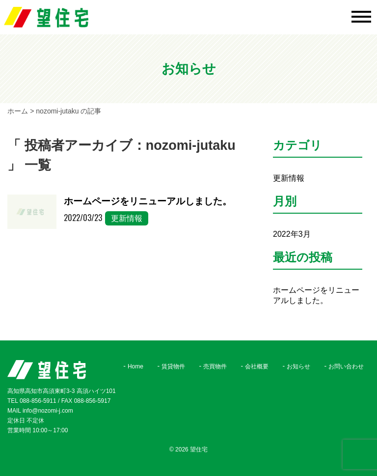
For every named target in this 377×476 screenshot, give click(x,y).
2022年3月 (292, 234)
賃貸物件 (173, 366)
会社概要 (257, 366)
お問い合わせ (346, 366)
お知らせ (298, 366)
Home (135, 366)
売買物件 (215, 366)
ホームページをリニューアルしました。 (148, 201)
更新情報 (126, 218)
